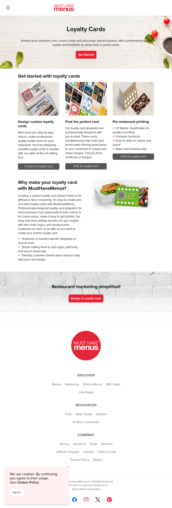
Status (97, 459)
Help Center (84, 414)
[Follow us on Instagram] (86, 499)
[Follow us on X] (98, 499)
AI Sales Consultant (86, 422)
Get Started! (86, 54)
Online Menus (92, 384)
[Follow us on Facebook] (74, 499)
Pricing (64, 444)
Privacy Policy (79, 459)
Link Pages (86, 392)
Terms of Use (107, 451)
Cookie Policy (28, 482)
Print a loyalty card (133, 156)
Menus (56, 384)
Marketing (72, 384)
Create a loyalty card (39, 166)
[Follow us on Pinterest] (109, 499)
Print (68, 414)
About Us (79, 444)
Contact (88, 451)
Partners (106, 444)
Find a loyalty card (86, 166)
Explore (101, 414)
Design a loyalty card (86, 298)
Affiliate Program (67, 451)
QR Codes (113, 384)
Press (93, 444)
